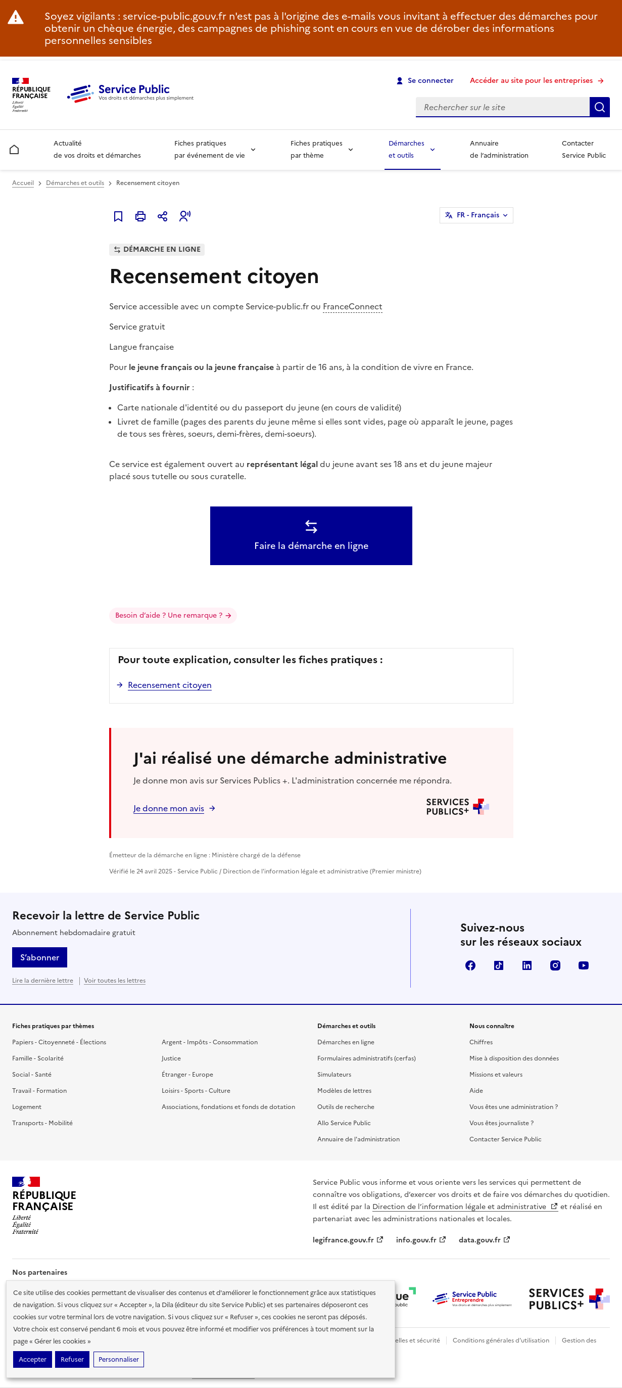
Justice (171, 1058)
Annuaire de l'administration (358, 1139)
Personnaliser (119, 1359)
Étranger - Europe (187, 1074)
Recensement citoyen (170, 685)
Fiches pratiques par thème (317, 149)
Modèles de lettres (344, 1090)
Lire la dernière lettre (42, 980)
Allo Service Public (344, 1123)
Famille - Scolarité (38, 1058)
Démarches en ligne (345, 1042)
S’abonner (39, 957)
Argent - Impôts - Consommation (210, 1042)
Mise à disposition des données (514, 1058)
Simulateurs (334, 1074)
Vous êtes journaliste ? (501, 1123)
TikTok (499, 965)
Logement (26, 1107)
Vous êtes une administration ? (513, 1107)
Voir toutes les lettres (115, 980)
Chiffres (481, 1042)
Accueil (23, 183)
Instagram (555, 965)
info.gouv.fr (421, 1240)
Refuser (72, 1359)
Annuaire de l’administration (499, 149)
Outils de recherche (345, 1107)
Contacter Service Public (584, 149)
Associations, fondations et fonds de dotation (228, 1107)
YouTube (583, 965)
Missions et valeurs (495, 1074)
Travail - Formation (39, 1090)
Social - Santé (32, 1074)
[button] (185, 216)
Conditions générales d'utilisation (501, 1340)
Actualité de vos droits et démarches (97, 149)
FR (478, 215)
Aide (476, 1090)
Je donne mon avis (168, 808)
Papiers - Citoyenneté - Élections (59, 1042)
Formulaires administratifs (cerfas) (366, 1058)
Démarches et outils (406, 149)
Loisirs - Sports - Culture (196, 1090)
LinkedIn (527, 965)
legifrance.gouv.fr (348, 1240)
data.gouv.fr (485, 1240)
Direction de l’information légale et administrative (465, 1206)
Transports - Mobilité (42, 1123)
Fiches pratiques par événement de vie (209, 149)
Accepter (32, 1359)
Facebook (470, 965)
